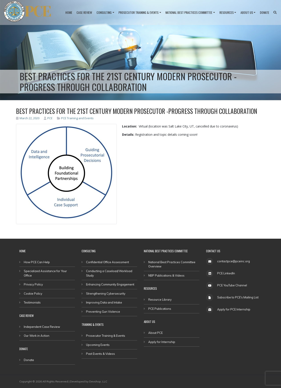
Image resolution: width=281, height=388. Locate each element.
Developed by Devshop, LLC (88, 381)
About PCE (155, 333)
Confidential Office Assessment (107, 262)
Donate (264, 12)
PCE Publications (159, 308)
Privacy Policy (33, 284)
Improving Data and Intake (104, 302)
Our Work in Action (36, 335)
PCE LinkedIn (226, 273)
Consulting (104, 12)
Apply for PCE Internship (233, 309)
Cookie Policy (33, 293)
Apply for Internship (161, 342)
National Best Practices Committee (188, 12)
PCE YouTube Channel (232, 285)
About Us (247, 12)
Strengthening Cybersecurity (105, 293)
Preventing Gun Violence (103, 311)
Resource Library (160, 299)
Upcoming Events (98, 345)
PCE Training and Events (77, 118)
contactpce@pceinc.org (233, 261)
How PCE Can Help (37, 262)
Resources (226, 12)
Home (68, 12)
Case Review (84, 12)
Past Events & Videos (100, 353)
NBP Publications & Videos (166, 275)
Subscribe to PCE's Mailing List (238, 297)
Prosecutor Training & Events (138, 12)
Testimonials (32, 302)
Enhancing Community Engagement (110, 284)
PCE (48, 118)
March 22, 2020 (27, 118)
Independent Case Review (42, 326)
